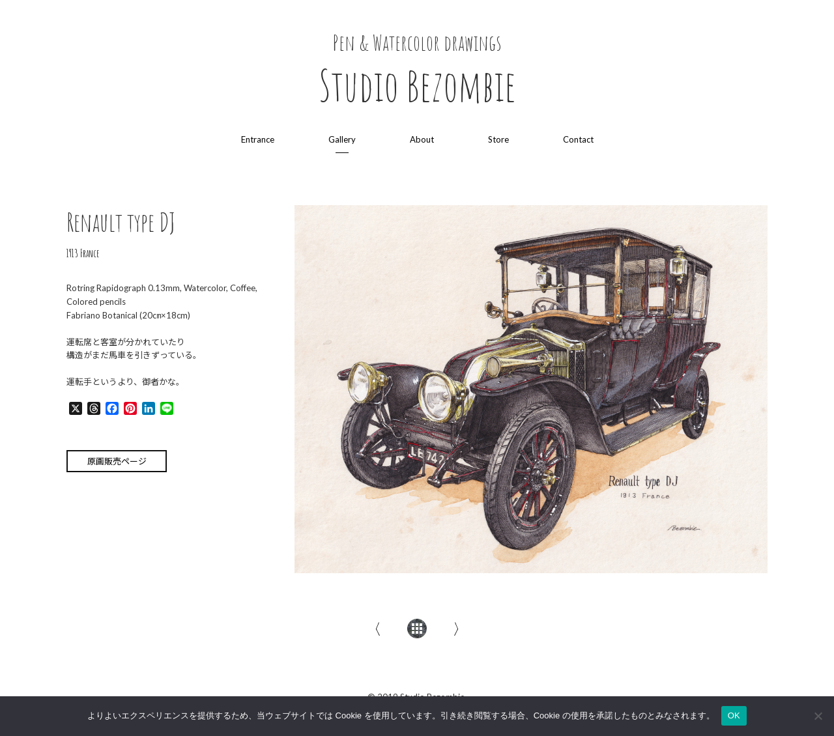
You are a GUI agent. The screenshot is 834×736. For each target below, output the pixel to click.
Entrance (257, 139)
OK (734, 715)
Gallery (342, 139)
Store (498, 139)
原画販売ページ (117, 461)
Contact (578, 139)
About (422, 139)
